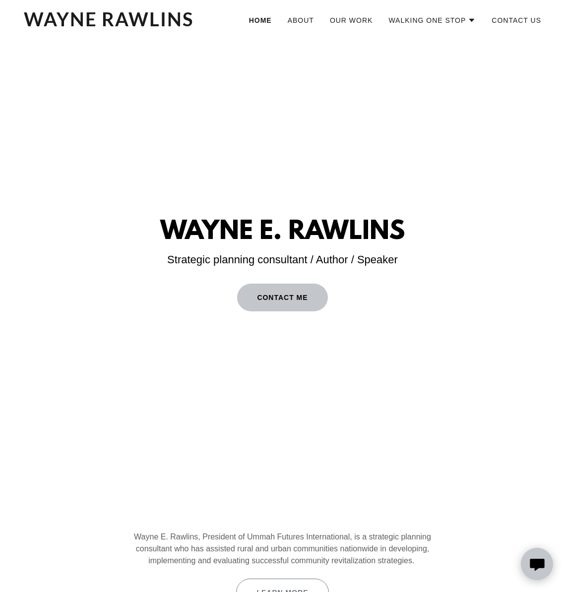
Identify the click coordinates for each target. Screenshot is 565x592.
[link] (114, 23)
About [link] (301, 20)
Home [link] (260, 20)
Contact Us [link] (516, 20)
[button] (432, 20)
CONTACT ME (282, 297)
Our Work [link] (351, 20)
